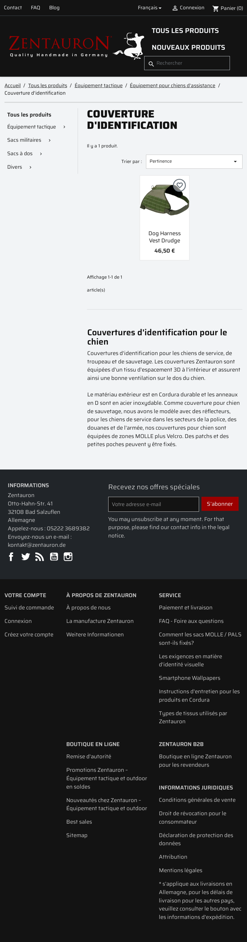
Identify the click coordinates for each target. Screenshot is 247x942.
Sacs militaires (24, 140)
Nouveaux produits (188, 47)
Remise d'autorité (88, 756)
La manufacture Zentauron (100, 621)
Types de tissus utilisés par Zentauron (193, 717)
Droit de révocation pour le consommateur (192, 817)
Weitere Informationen (95, 634)
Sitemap (77, 835)
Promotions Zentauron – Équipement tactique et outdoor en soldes (106, 778)
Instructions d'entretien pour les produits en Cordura (199, 695)
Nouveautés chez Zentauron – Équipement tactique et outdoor (106, 804)
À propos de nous (88, 607)
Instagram (68, 557)
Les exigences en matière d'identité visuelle (190, 660)
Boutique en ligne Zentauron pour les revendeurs (195, 760)
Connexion (18, 621)
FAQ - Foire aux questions (191, 621)
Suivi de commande (29, 607)
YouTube (54, 557)
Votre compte (25, 595)
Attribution (173, 856)
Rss (40, 557)
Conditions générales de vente (197, 799)
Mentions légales (180, 870)
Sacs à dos (20, 153)
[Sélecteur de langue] (151, 8)
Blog (54, 7)
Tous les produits (185, 30)
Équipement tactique (31, 127)
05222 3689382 (68, 528)
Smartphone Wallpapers (189, 678)
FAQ (35, 7)
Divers (14, 167)
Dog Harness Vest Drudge (164, 237)
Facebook (11, 557)
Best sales (79, 821)
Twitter (25, 557)
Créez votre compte (28, 634)
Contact (13, 7)
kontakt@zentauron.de (37, 545)
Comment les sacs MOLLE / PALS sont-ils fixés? (200, 638)
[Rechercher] (187, 63)
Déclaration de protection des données (196, 839)
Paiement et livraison (186, 607)
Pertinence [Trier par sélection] (194, 161)
